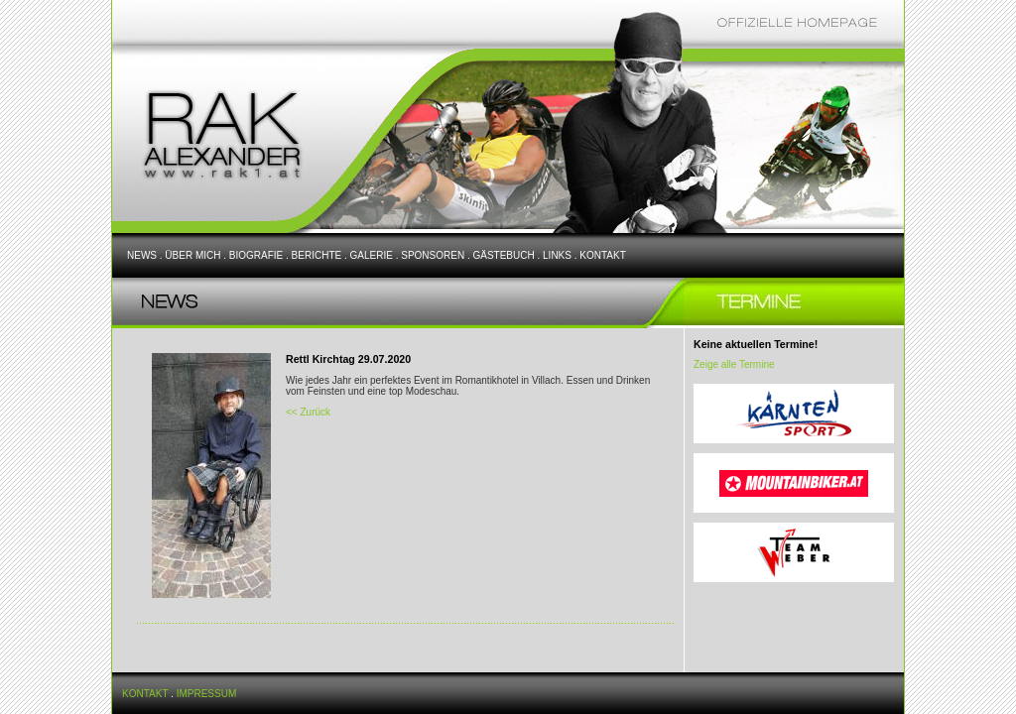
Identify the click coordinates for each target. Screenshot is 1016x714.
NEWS (142, 255)
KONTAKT (602, 255)
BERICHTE (317, 255)
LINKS (557, 255)
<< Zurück (308, 412)
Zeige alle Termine (734, 364)
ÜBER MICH (192, 255)
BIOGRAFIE (256, 255)
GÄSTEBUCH (503, 255)
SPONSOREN (432, 255)
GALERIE (371, 255)
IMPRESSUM (207, 693)
